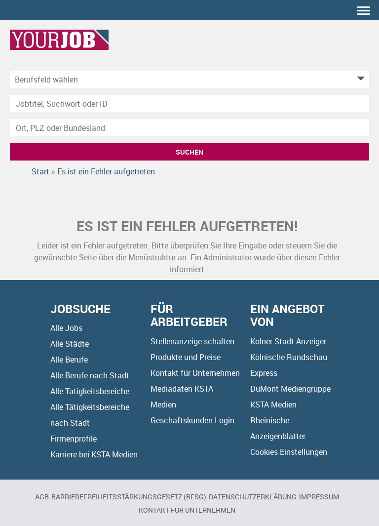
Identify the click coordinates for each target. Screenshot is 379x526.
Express (263, 372)
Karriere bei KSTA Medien (94, 454)
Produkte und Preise (186, 357)
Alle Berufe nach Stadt (89, 375)
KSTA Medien (273, 404)
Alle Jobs (66, 328)
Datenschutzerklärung (253, 496)
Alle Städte (69, 343)
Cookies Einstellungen (288, 451)
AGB (42, 496)
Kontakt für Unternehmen (195, 372)
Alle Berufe (69, 359)
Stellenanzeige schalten (192, 341)
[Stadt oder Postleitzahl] (189, 127)
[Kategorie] (179, 79)
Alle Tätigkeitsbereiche (89, 391)
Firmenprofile (73, 438)
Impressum (319, 496)
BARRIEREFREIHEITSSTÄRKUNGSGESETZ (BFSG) (128, 496)
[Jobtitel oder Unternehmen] (189, 103)
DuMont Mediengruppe (290, 388)
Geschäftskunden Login (192, 420)
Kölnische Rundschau (288, 357)
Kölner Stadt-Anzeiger (288, 341)
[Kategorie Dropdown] (359, 79)
